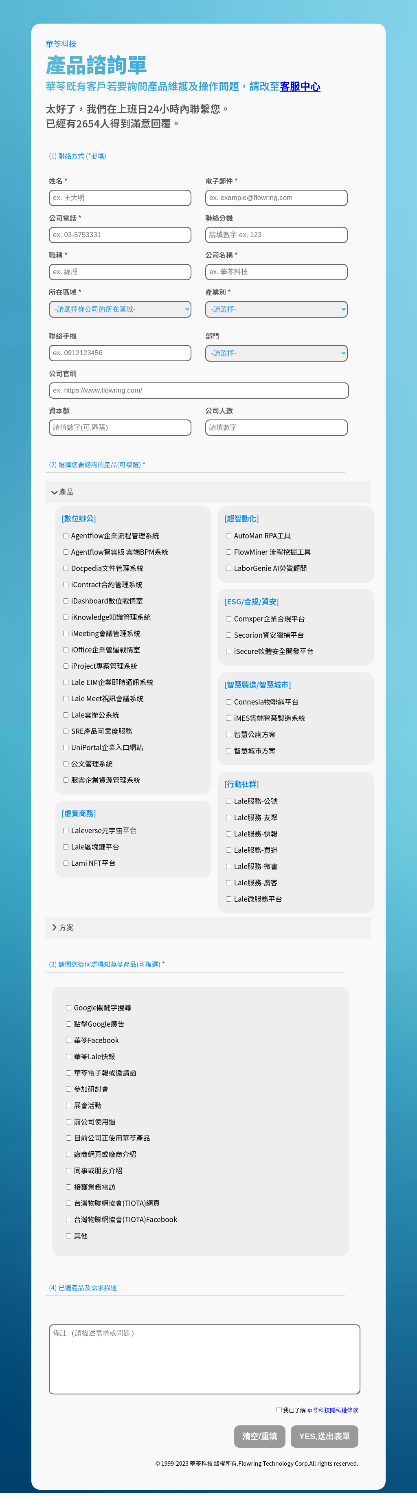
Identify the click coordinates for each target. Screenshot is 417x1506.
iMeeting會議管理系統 (101, 633)
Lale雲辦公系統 (91, 714)
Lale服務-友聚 (252, 817)
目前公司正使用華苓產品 (108, 1138)
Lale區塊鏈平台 (91, 846)
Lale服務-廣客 (252, 882)
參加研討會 (87, 1089)
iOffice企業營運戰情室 (101, 649)
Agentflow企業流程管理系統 (111, 535)
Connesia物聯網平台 (262, 701)
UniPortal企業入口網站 (103, 747)
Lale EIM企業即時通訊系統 (108, 682)
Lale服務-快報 (252, 833)
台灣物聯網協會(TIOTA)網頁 (113, 1203)
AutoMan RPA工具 (258, 535)
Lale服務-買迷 (252, 850)
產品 (62, 492)
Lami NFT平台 (89, 863)
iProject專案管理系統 (100, 666)
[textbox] (50, 1309)
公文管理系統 (88, 763)
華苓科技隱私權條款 (332, 1423)
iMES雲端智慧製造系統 (265, 718)
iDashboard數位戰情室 (103, 600)
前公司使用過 (91, 1121)
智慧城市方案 (251, 750)
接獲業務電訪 (91, 1186)
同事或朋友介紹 (94, 1170)
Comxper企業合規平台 (265, 618)
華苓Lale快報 (90, 1056)
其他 (77, 1235)
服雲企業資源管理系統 (101, 780)
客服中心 (300, 85)
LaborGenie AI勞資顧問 (266, 568)
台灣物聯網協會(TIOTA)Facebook (122, 1219)
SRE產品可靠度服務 (97, 731)
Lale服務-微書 (252, 866)
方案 (63, 928)
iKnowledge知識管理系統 (107, 617)
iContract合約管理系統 (103, 584)
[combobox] (200, 1310)
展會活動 (84, 1105)
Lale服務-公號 (252, 801)
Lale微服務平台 (254, 899)
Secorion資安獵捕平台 (265, 635)
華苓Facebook (92, 1040)
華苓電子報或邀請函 (101, 1072)
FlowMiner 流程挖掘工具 (268, 552)
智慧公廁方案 (251, 734)
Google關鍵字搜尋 (99, 1007)
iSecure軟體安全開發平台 (270, 651)
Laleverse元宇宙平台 (99, 830)
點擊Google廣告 (95, 1024)
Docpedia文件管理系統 (103, 568)
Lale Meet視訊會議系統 (103, 698)
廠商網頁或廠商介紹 (101, 1154)
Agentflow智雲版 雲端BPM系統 (115, 552)
